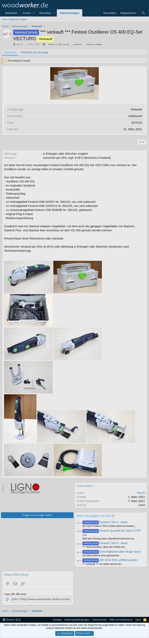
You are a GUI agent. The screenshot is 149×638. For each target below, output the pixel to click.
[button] (33, 12)
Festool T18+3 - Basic (105, 522)
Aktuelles (45, 13)
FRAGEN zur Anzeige (34, 52)
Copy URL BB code (15, 594)
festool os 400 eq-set (58, 44)
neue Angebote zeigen (14, 19)
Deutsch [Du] (12, 619)
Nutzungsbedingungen (77, 619)
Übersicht (10, 52)
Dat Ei (19, 44)
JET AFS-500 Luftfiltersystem (109, 560)
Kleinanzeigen (69, 13)
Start (137, 619)
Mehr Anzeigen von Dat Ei (96, 516)
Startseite (11, 13)
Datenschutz (100, 619)
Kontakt (57, 619)
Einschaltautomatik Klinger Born (111, 551)
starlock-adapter (94, 44)
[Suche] (143, 12)
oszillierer (78, 44)
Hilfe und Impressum (120, 619)
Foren (26, 13)
